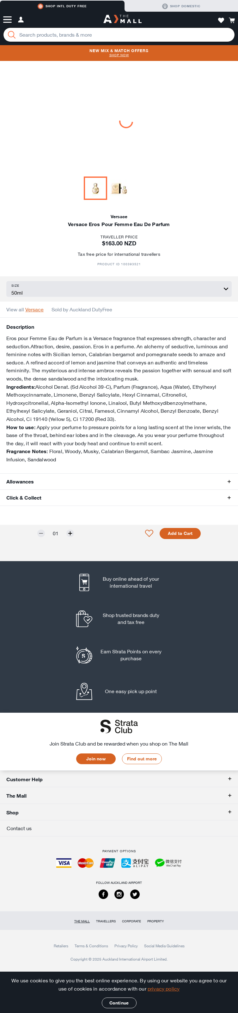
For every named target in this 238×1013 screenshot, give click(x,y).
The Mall (82, 921)
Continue (119, 1003)
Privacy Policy (126, 945)
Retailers (61, 945)
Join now (96, 759)
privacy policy (164, 989)
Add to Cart (180, 533)
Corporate (131, 921)
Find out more (142, 759)
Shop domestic (181, 6)
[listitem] (119, 582)
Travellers (106, 921)
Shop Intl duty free (62, 6)
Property (155, 921)
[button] (7, 19)
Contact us (19, 828)
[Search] (11, 34)
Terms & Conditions (91, 945)
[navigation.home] (122, 19)
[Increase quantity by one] (70, 533)
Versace (34, 309)
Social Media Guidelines (164, 945)
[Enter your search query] (119, 35)
